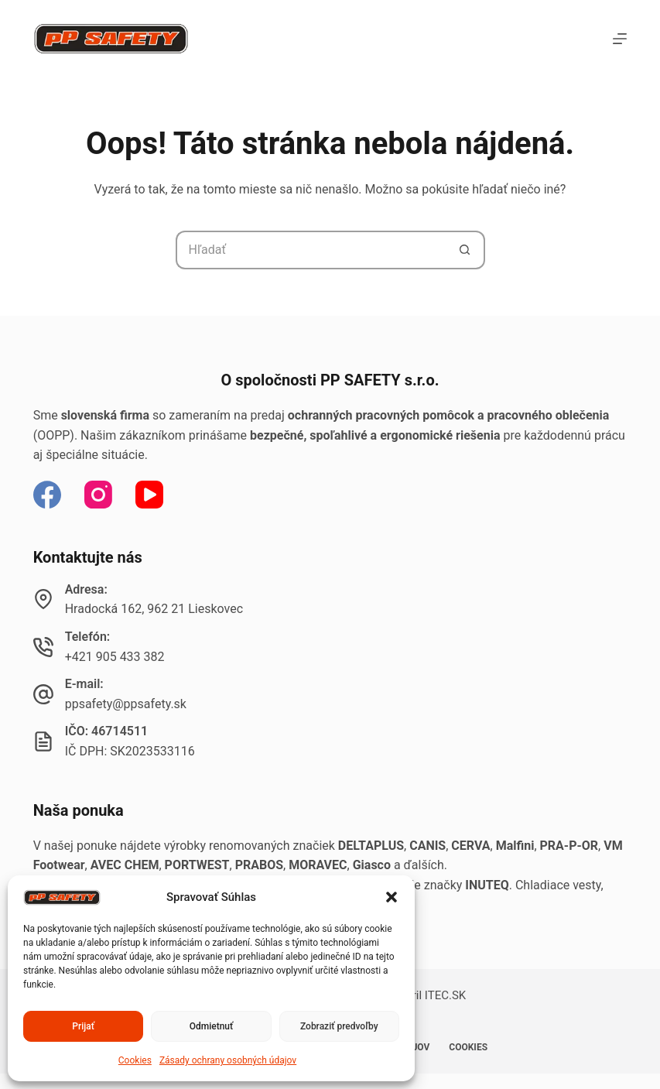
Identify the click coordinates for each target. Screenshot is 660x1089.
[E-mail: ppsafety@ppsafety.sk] (43, 694)
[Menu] (620, 39)
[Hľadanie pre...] (311, 250)
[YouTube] (149, 495)
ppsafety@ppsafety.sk (125, 704)
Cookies (135, 1060)
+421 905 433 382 (115, 656)
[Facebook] (47, 495)
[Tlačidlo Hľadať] (465, 250)
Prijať (83, 1026)
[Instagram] (98, 495)
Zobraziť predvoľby (339, 1026)
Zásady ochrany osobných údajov (227, 1060)
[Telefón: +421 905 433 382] (43, 647)
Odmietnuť (212, 1026)
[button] (391, 897)
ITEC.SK (445, 995)
